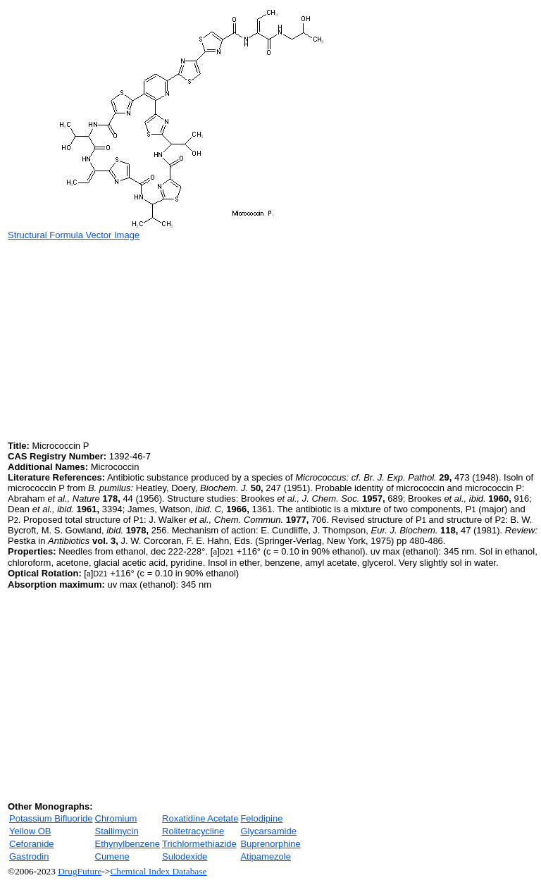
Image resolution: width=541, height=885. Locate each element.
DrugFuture (79, 871)
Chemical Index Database (158, 871)
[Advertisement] (126, 339)
